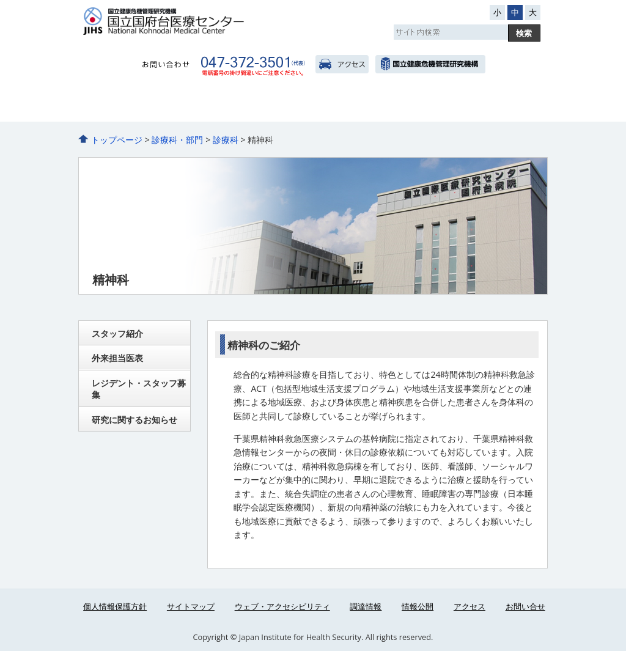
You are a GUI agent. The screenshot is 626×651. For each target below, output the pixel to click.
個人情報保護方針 (115, 606)
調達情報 (365, 606)
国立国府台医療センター (203, 21)
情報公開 (417, 606)
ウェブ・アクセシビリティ (282, 606)
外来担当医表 (117, 358)
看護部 (447, 104)
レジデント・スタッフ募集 (139, 389)
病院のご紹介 (111, 104)
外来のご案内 (179, 104)
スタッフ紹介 (117, 333)
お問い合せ (525, 606)
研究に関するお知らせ (134, 419)
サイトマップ (191, 606)
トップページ (116, 139)
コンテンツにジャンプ (0, 0)
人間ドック (380, 104)
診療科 (225, 139)
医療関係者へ (514, 104)
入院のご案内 (245, 104)
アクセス (342, 64)
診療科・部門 (313, 104)
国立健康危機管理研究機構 (430, 64)
